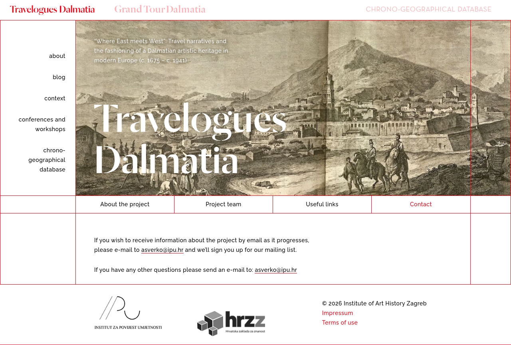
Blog (59, 77)
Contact (421, 204)
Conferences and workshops (42, 124)
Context (54, 98)
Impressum (337, 313)
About (57, 56)
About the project (124, 204)
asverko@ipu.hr (162, 250)
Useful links (322, 204)
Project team (224, 204)
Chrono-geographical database (46, 160)
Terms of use (340, 322)
